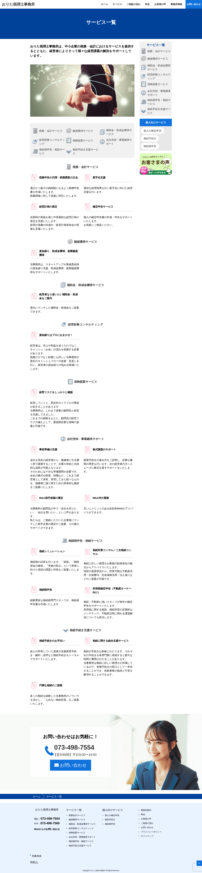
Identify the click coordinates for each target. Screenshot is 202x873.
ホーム (37, 796)
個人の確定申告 (153, 130)
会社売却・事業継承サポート (82, 837)
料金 (143, 814)
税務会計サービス (77, 815)
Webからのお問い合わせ (47, 829)
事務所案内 (146, 810)
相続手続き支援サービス (80, 846)
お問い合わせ (70, 765)
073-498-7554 (47, 818)
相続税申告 (150, 146)
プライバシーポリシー (151, 832)
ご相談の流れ (147, 823)
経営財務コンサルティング (81, 828)
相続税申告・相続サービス (81, 841)
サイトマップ (147, 836)
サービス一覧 (74, 810)
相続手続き (150, 138)
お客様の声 (146, 819)
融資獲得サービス (77, 819)
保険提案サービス (77, 832)
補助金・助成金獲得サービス (82, 824)
